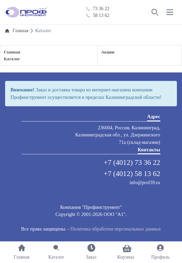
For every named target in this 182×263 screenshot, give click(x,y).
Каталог (12, 58)
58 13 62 (97, 15)
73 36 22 (97, 8)
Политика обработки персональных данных (115, 229)
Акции (107, 51)
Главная (12, 51)
